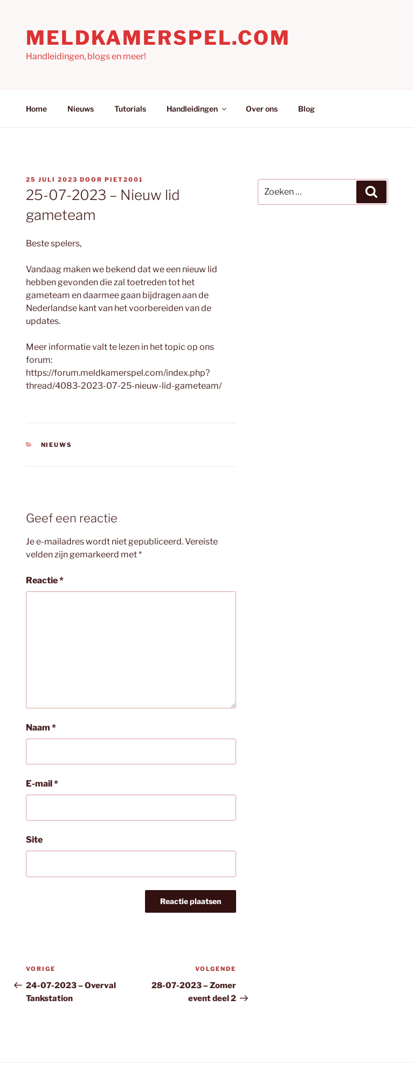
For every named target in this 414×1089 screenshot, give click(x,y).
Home (36, 108)
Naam (41, 727)
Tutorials (130, 108)
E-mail (42, 783)
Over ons (262, 108)
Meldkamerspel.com (158, 38)
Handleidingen (197, 108)
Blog (306, 108)
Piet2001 (124, 179)
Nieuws (80, 108)
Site (34, 840)
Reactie (45, 580)
